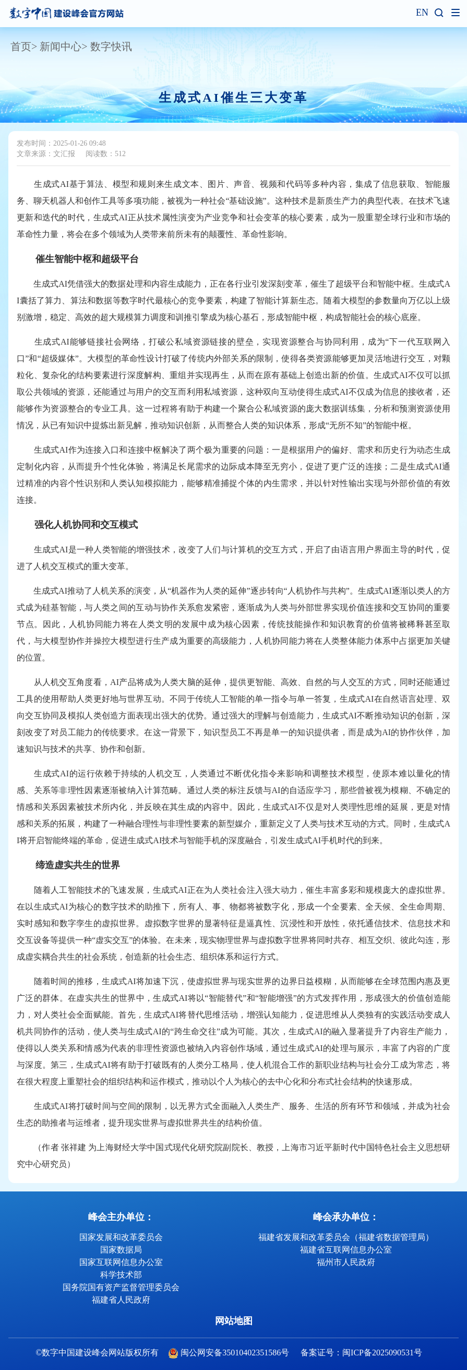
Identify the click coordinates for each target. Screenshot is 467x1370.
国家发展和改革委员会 (121, 1237)
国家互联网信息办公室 (121, 1262)
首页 (20, 46)
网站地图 (234, 1321)
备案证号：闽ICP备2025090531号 (361, 1352)
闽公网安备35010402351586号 (235, 1352)
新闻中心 (60, 46)
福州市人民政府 (346, 1262)
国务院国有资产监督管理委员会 (121, 1287)
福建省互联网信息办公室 (346, 1249)
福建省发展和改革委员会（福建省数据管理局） (346, 1237)
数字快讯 (111, 46)
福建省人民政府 (121, 1299)
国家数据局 (121, 1249)
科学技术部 (121, 1274)
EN (422, 12)
